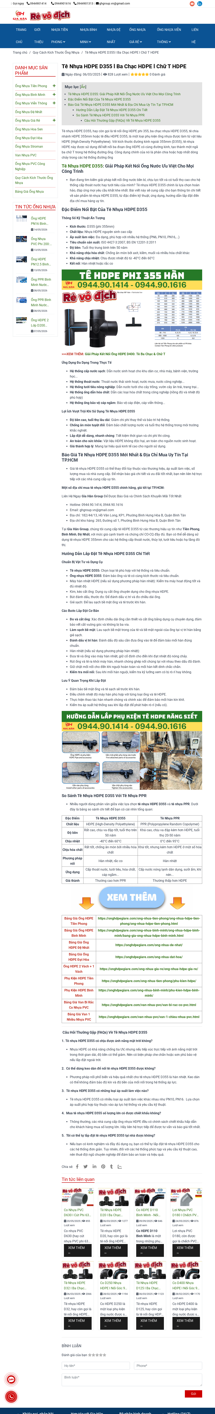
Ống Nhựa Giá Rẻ (35, 120)
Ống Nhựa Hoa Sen (29, 129)
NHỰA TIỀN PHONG (59, 36)
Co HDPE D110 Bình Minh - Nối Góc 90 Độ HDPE (148, 1213)
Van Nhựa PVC (25, 155)
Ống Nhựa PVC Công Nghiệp (30, 166)
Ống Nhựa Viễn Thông (35, 103)
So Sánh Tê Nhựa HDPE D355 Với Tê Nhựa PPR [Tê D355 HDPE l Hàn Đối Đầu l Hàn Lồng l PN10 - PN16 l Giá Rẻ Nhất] (110, 115)
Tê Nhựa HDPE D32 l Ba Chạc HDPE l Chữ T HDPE (74, 1286)
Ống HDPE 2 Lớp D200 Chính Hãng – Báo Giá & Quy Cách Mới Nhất (41, 323)
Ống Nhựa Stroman (29, 146)
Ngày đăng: (72, 74)
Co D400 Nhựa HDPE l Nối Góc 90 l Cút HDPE (185, 1286)
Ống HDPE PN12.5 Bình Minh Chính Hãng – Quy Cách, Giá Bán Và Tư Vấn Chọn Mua (41, 262)
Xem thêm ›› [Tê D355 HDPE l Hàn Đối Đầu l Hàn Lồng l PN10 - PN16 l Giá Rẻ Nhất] (76, 1250)
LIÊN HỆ (195, 36)
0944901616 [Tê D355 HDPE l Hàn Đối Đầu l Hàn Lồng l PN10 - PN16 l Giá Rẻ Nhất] (61, 3)
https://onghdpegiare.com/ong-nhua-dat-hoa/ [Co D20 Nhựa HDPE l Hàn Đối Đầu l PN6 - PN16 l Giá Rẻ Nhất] (149, 957)
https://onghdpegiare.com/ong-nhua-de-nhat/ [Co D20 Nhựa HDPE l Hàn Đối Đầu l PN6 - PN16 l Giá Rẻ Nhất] (149, 945)
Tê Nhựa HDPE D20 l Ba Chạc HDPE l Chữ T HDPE (111, 1213)
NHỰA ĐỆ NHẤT (114, 36)
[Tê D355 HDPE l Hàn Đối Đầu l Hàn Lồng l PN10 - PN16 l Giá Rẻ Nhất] (32, 3)
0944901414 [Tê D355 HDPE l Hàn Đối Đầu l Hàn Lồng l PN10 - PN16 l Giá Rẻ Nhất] (37, 3)
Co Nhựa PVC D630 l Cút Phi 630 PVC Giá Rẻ (77, 1213)
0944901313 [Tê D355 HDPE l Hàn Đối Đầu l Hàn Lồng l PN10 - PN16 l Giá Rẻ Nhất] (83, 3)
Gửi (193, 1394)
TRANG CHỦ (21, 36)
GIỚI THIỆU (38, 36)
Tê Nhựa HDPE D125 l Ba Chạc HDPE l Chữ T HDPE (147, 1286)
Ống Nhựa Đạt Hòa (28, 138)
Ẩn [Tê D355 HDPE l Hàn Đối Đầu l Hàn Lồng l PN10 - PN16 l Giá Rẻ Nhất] (83, 86)
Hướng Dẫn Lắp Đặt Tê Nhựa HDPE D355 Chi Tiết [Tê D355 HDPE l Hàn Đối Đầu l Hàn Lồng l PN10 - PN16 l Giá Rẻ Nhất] (111, 110)
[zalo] (200, 3)
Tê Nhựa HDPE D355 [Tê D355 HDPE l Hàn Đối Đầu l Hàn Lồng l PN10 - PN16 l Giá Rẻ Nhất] (82, 166)
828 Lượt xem (115, 74)
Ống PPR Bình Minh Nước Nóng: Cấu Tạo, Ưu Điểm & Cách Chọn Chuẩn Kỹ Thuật (41, 303)
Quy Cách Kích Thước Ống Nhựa (34, 180)
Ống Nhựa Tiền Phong (35, 85)
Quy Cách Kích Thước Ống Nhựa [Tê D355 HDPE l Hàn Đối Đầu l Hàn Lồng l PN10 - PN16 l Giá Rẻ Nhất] (56, 52)
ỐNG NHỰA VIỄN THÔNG (169, 36)
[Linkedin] (94, 1166)
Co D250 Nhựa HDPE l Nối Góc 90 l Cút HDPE (113, 1286)
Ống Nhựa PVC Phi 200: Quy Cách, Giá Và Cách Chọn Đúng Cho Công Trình (41, 242)
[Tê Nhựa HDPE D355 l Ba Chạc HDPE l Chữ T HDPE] (42, 16)
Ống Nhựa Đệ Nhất (28, 112)
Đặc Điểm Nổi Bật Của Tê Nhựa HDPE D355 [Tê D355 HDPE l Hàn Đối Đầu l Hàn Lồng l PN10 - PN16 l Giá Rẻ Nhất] (99, 99)
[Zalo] (122, 1166)
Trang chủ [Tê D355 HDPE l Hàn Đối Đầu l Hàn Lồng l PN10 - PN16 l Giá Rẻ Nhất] (20, 52)
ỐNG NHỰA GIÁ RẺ (137, 36)
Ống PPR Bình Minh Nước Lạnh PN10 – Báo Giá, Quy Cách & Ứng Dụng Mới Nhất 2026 (41, 282)
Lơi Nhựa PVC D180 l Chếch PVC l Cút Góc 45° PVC (185, 1213)
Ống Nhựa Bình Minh (35, 94)
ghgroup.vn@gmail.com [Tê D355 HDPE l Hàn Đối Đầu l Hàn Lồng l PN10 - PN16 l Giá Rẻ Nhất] (113, 3)
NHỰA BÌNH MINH (88, 36)
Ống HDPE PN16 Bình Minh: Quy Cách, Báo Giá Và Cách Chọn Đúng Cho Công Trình (41, 221)
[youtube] (193, 3)
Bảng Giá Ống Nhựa (29, 192)
